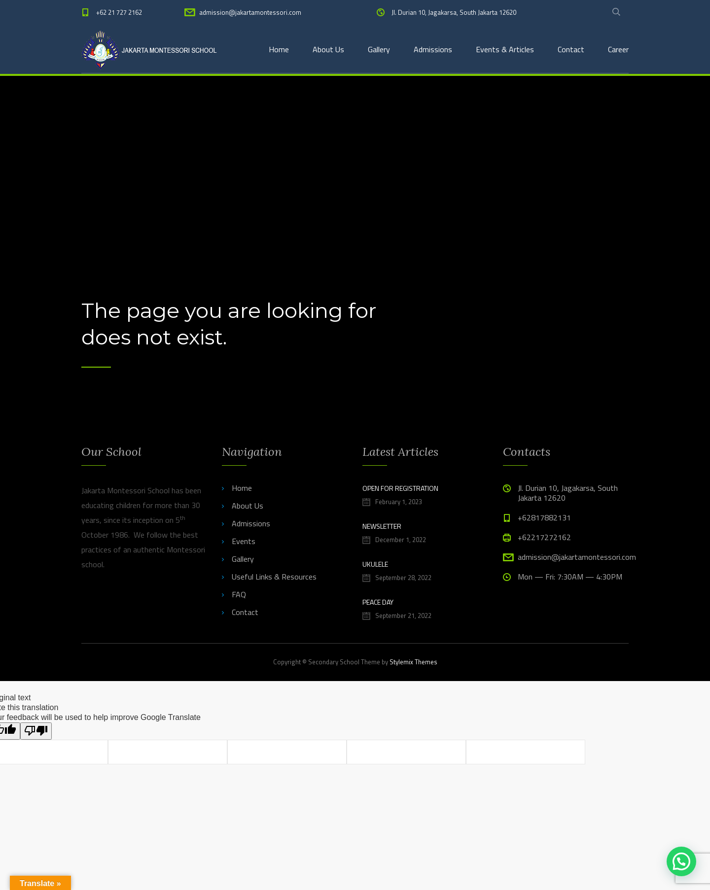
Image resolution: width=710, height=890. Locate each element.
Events (243, 541)
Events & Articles (505, 49)
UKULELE (375, 564)
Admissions (433, 49)
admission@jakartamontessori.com (250, 12)
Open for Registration (400, 488)
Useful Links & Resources (274, 577)
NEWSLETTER (381, 526)
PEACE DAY (377, 602)
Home (279, 49)
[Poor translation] (36, 731)
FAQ (239, 594)
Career (618, 49)
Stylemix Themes (413, 662)
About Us (328, 49)
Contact (571, 49)
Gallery (379, 49)
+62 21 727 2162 (119, 12)
